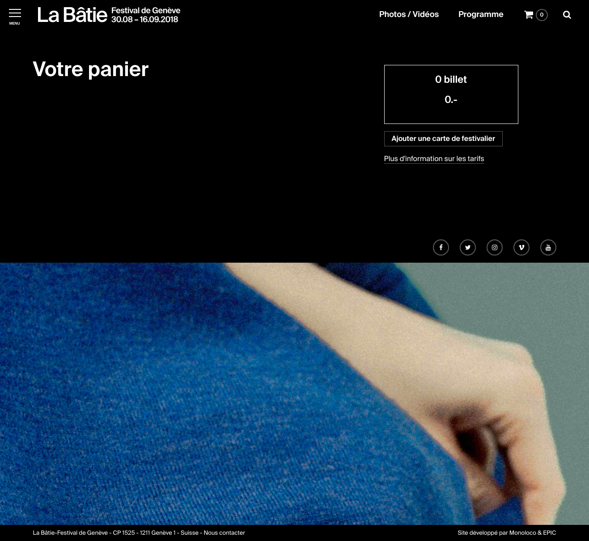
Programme (481, 15)
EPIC (549, 533)
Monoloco (522, 533)
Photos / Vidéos (409, 15)
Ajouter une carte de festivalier (443, 138)
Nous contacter (224, 533)
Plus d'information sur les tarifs (434, 158)
